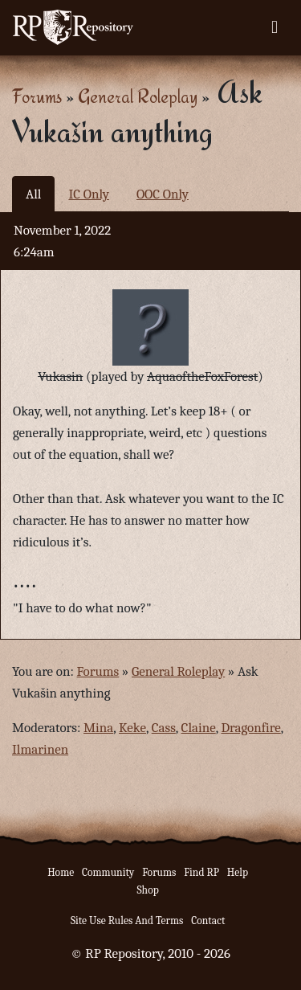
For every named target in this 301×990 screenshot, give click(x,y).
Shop (147, 890)
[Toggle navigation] (274, 27)
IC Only (88, 194)
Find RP (201, 872)
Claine (198, 727)
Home (60, 872)
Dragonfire (250, 727)
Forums (37, 96)
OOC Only (162, 194)
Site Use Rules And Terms (127, 920)
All (33, 194)
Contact (208, 920)
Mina (98, 727)
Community (108, 872)
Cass (164, 727)
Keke (132, 727)
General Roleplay (137, 96)
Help (237, 872)
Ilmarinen (40, 749)
